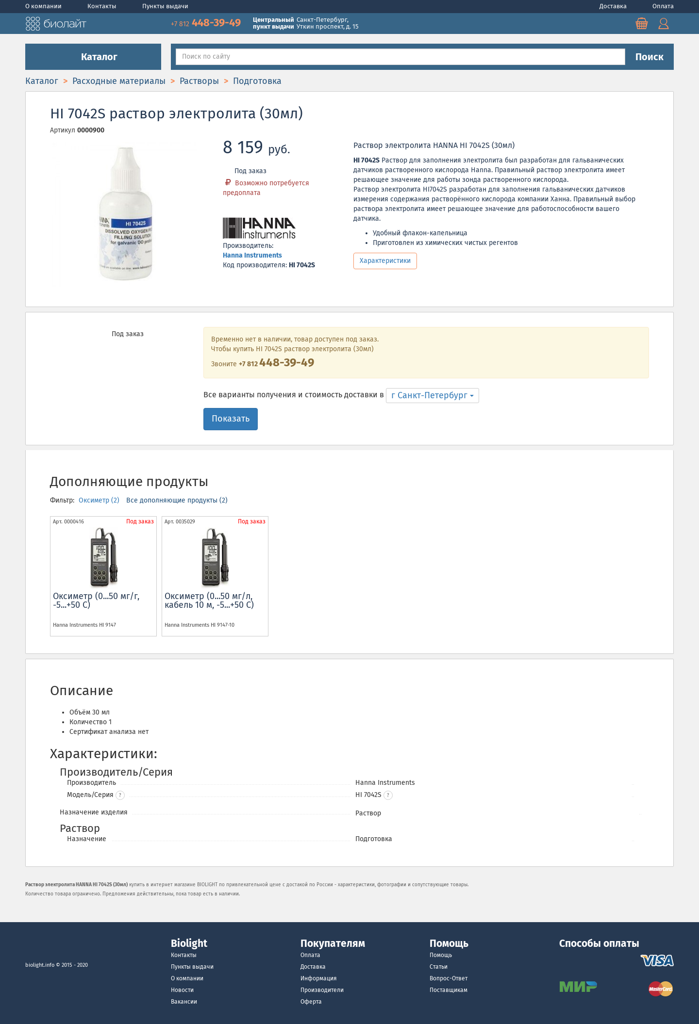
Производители (322, 990)
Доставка (613, 6)
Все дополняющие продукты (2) (177, 500)
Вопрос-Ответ (448, 978)
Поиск (649, 57)
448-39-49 (207, 22)
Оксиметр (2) (100, 500)
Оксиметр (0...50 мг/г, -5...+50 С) (96, 600)
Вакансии (184, 1001)
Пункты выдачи (165, 6)
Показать (231, 418)
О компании (44, 6)
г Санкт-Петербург (432, 395)
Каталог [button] (93, 57)
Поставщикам (448, 990)
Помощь (441, 955)
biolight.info (39, 965)
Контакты (102, 6)
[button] (388, 795)
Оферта (311, 1001)
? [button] (120, 795)
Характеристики (385, 261)
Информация (318, 978)
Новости (182, 990)
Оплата (663, 6)
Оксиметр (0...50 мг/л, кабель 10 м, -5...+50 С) (209, 600)
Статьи (439, 966)
